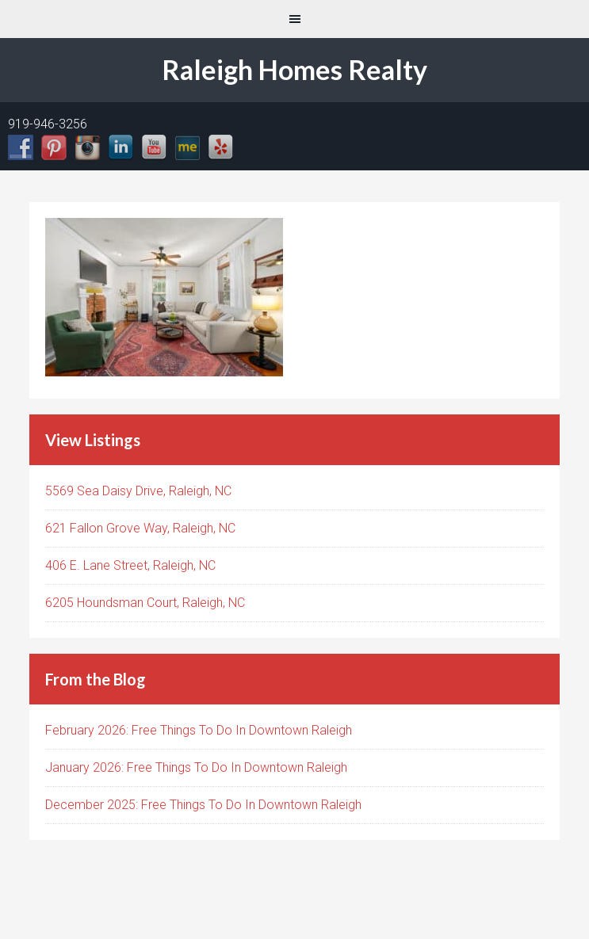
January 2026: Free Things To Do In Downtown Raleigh (196, 767)
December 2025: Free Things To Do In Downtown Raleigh (203, 804)
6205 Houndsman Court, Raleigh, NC (145, 602)
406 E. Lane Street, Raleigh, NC (130, 565)
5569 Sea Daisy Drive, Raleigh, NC (138, 490)
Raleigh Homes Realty (294, 69)
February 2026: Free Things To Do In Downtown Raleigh (198, 730)
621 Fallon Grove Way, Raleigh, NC (140, 528)
